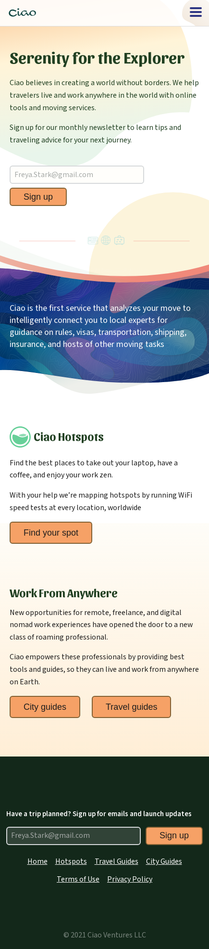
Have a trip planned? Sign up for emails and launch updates (99, 814)
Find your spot (51, 533)
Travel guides (131, 707)
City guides (45, 707)
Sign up (38, 197)
